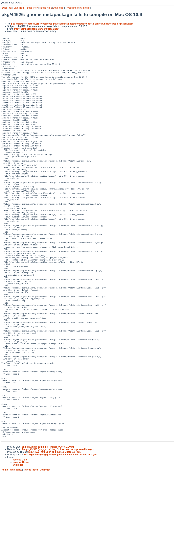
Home (4, 550)
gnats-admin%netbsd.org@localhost (72, 24)
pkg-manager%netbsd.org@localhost (31, 24)
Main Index (16, 550)
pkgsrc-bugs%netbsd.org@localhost (113, 24)
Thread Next (45, 8)
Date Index (58, 8)
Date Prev (7, 8)
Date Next (19, 8)
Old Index (85, 8)
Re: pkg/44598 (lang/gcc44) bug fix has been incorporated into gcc (58, 530)
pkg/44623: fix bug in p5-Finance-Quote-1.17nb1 (48, 527)
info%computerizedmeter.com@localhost (36, 29)
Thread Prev (31, 8)
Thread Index (72, 8)
